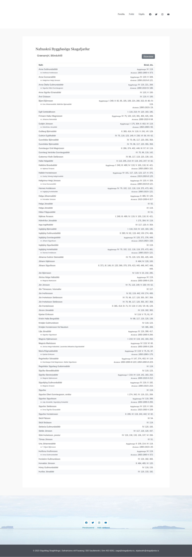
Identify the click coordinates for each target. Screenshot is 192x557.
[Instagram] (162, 14)
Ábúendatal (148, 56)
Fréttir (132, 14)
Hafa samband (103, 528)
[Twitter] (156, 14)
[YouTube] (168, 14)
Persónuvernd (89, 528)
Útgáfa (142, 14)
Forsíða (122, 14)
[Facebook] (150, 14)
